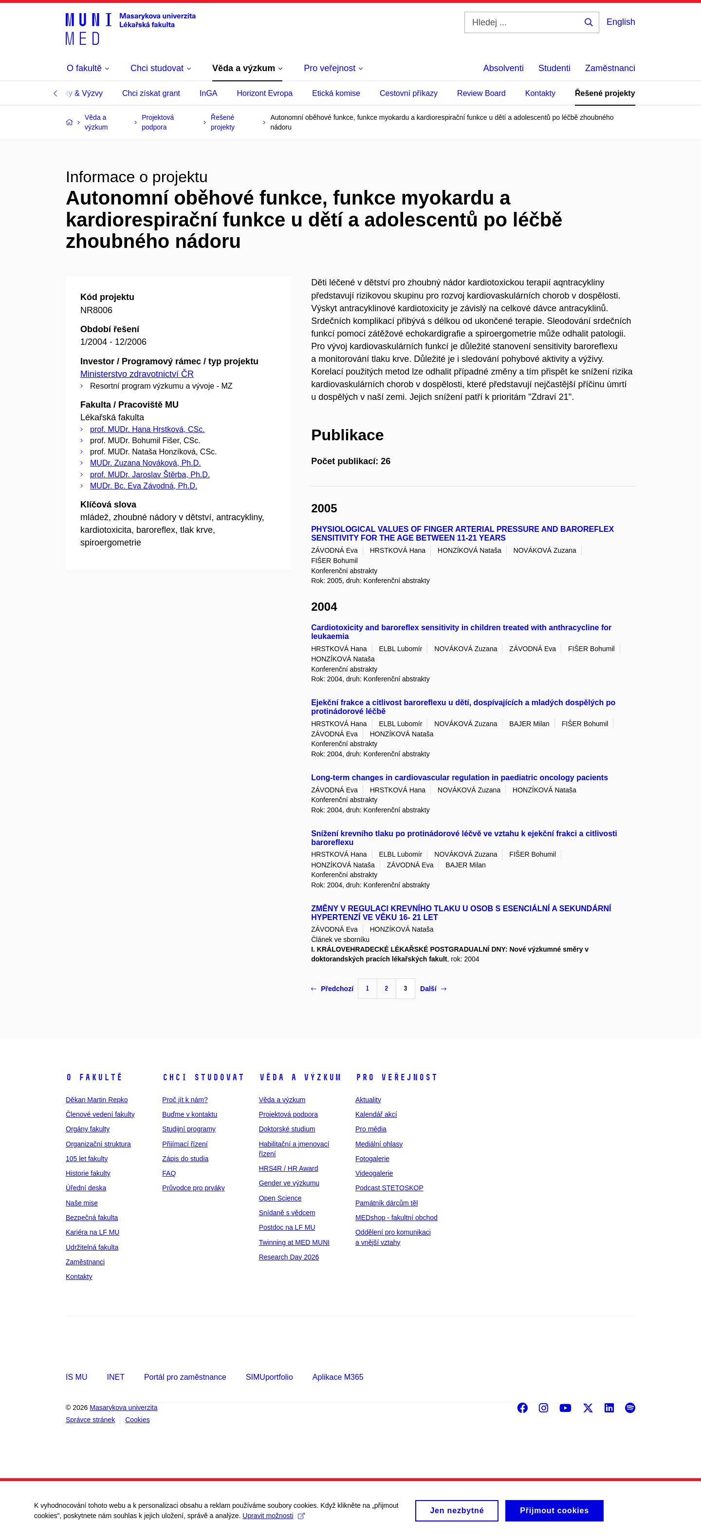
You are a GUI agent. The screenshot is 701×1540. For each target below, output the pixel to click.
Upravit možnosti (273, 1519)
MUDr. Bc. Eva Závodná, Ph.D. (144, 486)
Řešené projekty (605, 93)
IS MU (76, 1377)
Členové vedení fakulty (100, 1114)
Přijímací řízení (184, 1144)
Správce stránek (90, 1420)
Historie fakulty (88, 1173)
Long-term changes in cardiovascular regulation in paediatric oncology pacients (459, 777)
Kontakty (540, 93)
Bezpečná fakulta (92, 1217)
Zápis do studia (185, 1159)
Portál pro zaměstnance (185, 1377)
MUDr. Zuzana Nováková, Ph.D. (145, 463)
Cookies (137, 1420)
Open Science (280, 1198)
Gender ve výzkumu (289, 1183)
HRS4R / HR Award (288, 1168)
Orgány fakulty (88, 1129)
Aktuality (368, 1100)
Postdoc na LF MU (287, 1227)
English (621, 22)
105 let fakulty (87, 1159)
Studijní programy (189, 1129)
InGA (208, 93)
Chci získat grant (151, 93)
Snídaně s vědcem (287, 1213)
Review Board (481, 93)
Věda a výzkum (300, 1077)
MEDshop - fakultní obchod (396, 1217)
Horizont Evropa (265, 93)
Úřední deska (86, 1188)
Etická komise (336, 93)
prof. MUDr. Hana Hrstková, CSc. (147, 429)
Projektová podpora (288, 1114)
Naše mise (82, 1203)
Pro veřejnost (396, 1077)
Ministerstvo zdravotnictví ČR (137, 374)
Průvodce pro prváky (193, 1188)
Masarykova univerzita (123, 1407)
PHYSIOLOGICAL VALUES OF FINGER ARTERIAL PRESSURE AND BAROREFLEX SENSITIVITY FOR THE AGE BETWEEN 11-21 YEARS (462, 533)
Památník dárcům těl (386, 1203)
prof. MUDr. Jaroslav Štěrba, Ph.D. (150, 474)
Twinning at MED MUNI (294, 1242)
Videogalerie (374, 1173)
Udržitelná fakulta (92, 1247)
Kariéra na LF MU (92, 1232)
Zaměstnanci (610, 68)
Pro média (371, 1129)
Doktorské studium (287, 1129)
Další (433, 989)
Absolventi (503, 68)
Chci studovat (203, 1077)
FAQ (169, 1173)
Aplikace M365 (338, 1377)
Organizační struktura (98, 1144)
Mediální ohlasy (379, 1144)
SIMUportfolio (269, 1377)
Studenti (554, 68)
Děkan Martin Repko (97, 1100)
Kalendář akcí (376, 1114)
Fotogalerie (372, 1159)
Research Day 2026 (289, 1257)
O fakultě (94, 1077)
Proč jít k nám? (184, 1100)
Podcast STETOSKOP (389, 1188)
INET (115, 1377)
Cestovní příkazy (409, 93)
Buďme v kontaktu (189, 1114)
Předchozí (332, 989)
